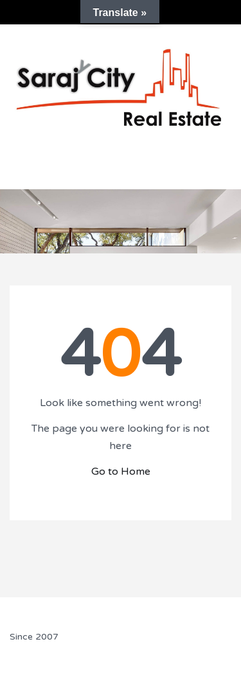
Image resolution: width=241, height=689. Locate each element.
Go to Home (120, 471)
